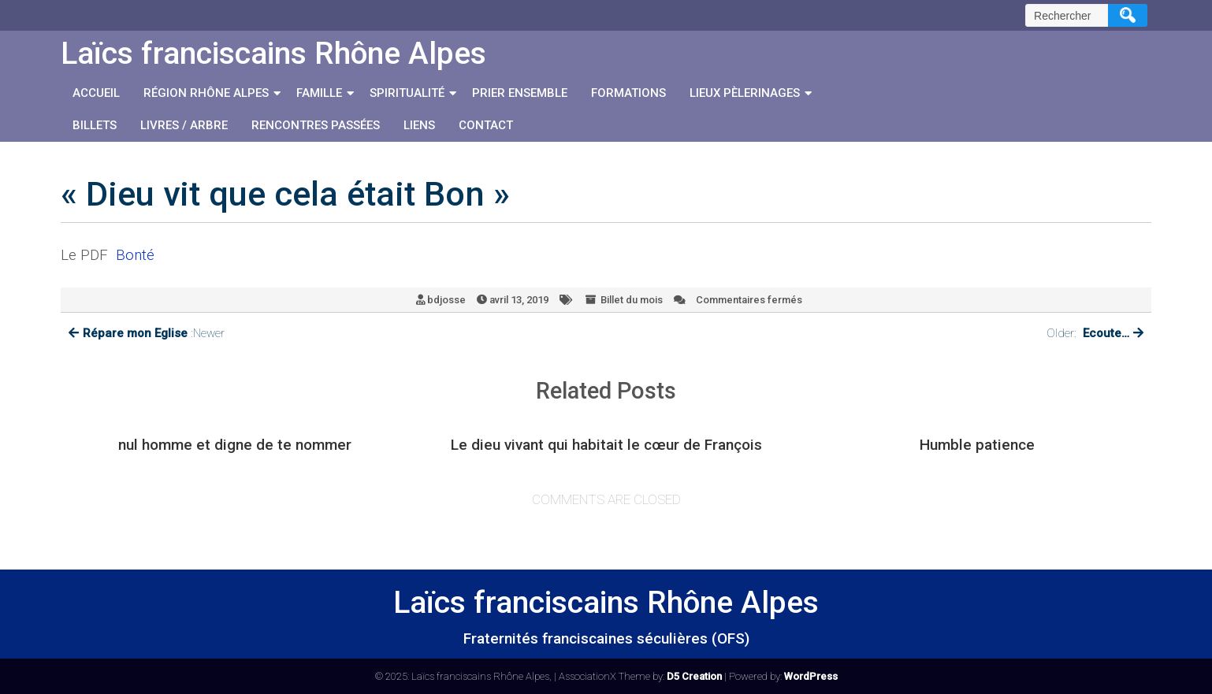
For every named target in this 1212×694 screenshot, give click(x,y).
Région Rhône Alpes (206, 93)
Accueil (96, 93)
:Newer (147, 334)
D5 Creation (694, 676)
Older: (1095, 334)
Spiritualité (407, 93)
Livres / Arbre (184, 125)
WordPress (811, 676)
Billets (94, 125)
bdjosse (446, 300)
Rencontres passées (315, 125)
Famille (319, 93)
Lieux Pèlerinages (745, 93)
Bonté (135, 255)
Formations (628, 93)
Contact (486, 125)
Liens (419, 125)
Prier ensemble (519, 93)
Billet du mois (631, 300)
